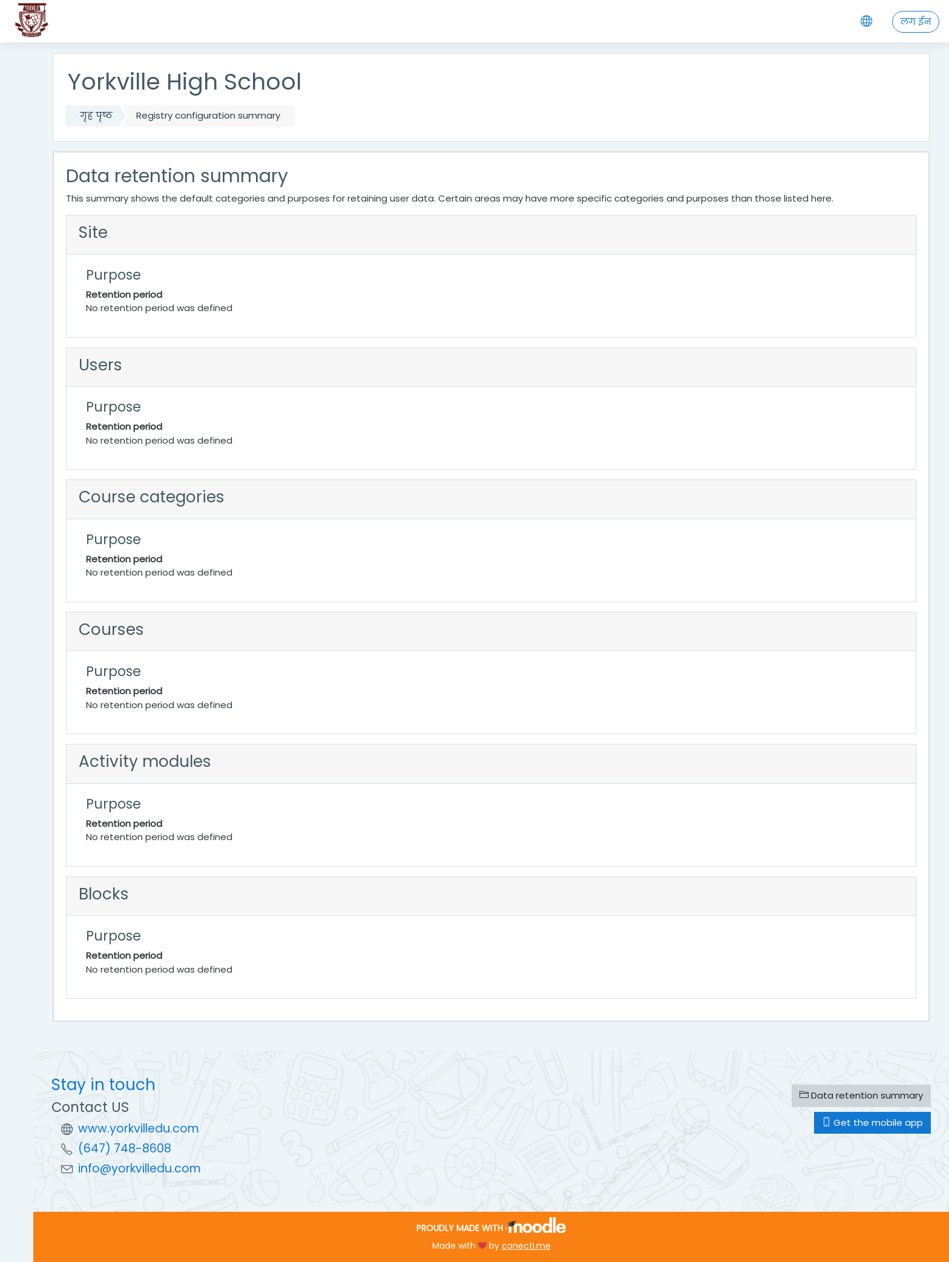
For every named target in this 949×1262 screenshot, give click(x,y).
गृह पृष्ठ (96, 115)
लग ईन (915, 21)
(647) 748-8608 (124, 1148)
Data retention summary (861, 1095)
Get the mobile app (872, 1122)
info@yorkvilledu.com (139, 1168)
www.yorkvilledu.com (138, 1128)
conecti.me (526, 1246)
